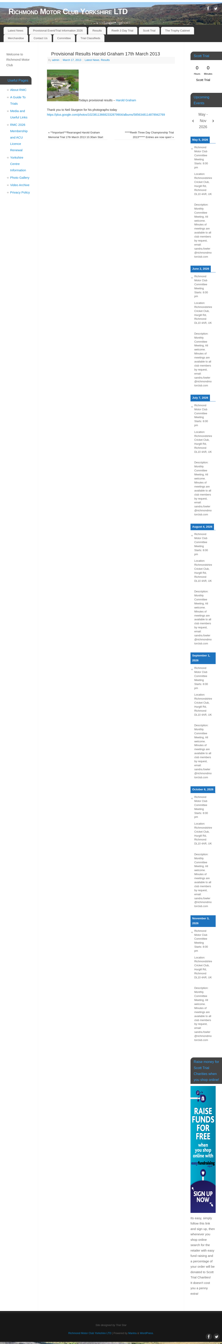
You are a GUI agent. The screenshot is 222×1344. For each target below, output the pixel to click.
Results (97, 30)
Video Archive (19, 185)
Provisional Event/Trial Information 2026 (58, 30)
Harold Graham (126, 100)
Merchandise (16, 38)
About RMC (18, 90)
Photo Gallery (19, 177)
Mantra (132, 1333)
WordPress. (147, 1333)
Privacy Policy (20, 192)
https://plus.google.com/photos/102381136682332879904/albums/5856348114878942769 (106, 114)
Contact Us (41, 38)
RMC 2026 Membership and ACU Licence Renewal (19, 137)
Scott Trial (149, 30)
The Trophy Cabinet (177, 30)
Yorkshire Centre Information (18, 164)
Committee (64, 38)
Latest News (15, 30)
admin (55, 60)
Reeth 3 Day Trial (122, 30)
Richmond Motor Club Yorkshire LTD (67, 11)
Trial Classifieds (90, 38)
